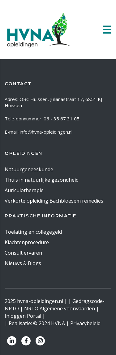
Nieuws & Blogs (23, 263)
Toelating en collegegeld (33, 231)
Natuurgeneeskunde (29, 169)
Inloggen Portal (23, 316)
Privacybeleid (85, 323)
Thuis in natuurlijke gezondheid (42, 179)
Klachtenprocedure (27, 242)
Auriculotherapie (24, 190)
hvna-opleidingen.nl (40, 301)
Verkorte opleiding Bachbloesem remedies (54, 200)
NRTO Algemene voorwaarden (59, 308)
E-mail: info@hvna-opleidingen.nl (38, 132)
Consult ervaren (23, 252)
